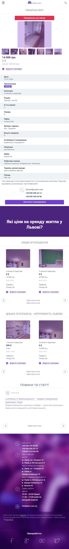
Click (3, 3)
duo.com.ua (9, 519)
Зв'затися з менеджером (34, 202)
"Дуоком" (23, 515)
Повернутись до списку (34, 18)
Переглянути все (33, 300)
